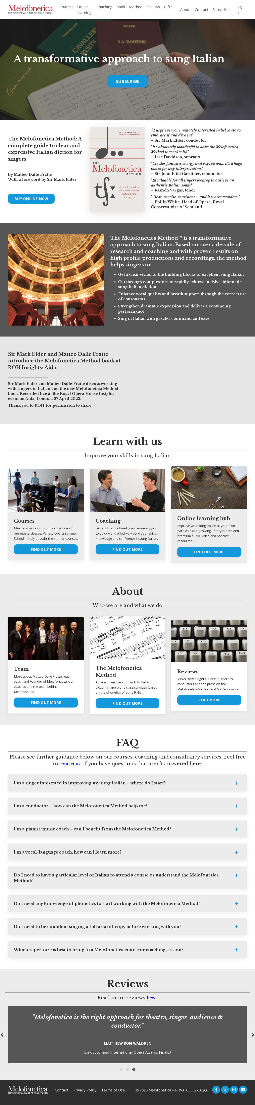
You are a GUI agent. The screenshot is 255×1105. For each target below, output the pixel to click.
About (185, 9)
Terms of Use (113, 1095)
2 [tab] (127, 1074)
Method (135, 6)
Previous (2, 1039)
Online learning (84, 9)
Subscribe (221, 9)
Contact (201, 9)
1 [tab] (121, 1074)
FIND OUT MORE (46, 549)
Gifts (168, 6)
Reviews (153, 6)
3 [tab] (134, 1074)
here (151, 1002)
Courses (66, 6)
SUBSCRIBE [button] (127, 81)
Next (253, 1039)
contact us (69, 763)
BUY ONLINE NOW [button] (31, 198)
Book (120, 6)
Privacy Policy (84, 1095)
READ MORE (209, 699)
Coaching (104, 6)
